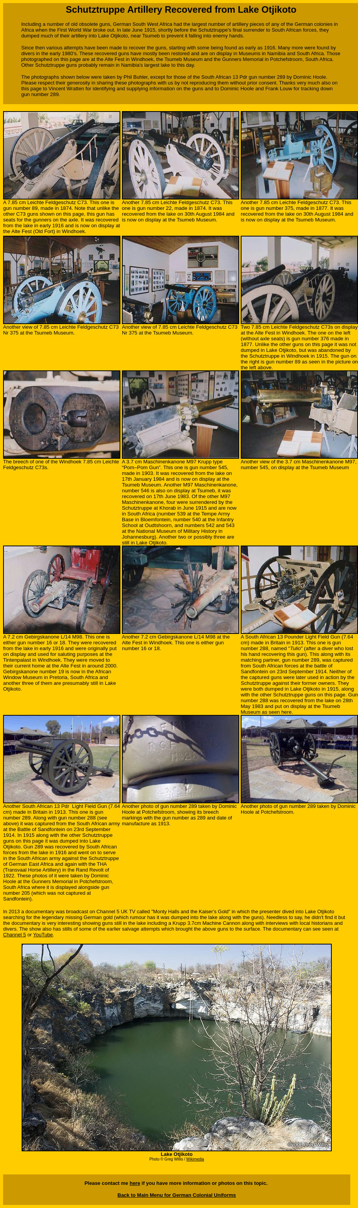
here (135, 1183)
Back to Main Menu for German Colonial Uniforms (177, 1195)
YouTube (43, 935)
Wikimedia (195, 1159)
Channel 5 (14, 935)
